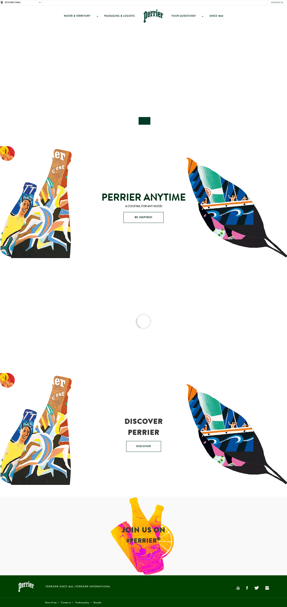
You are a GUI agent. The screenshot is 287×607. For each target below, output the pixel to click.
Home (153, 16)
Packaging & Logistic (119, 16)
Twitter (256, 588)
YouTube (238, 588)
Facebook (247, 588)
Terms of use (50, 602)
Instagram (267, 588)
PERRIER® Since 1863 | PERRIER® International (78, 586)
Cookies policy (82, 602)
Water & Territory (77, 16)
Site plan (97, 602)
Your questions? (183, 16)
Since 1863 (216, 16)
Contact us (277, 2)
